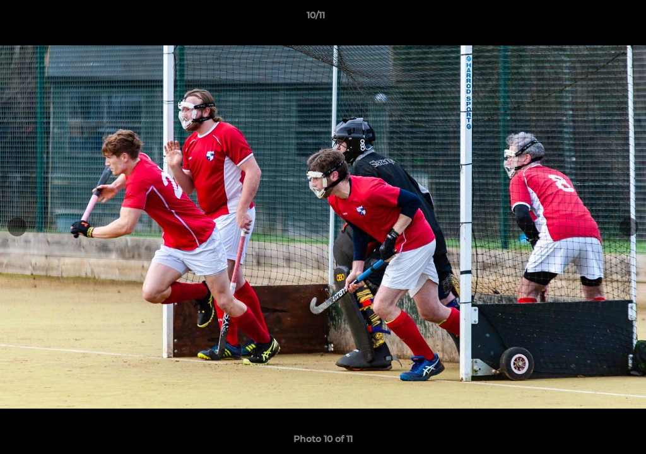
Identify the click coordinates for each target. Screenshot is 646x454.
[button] (593, 18)
